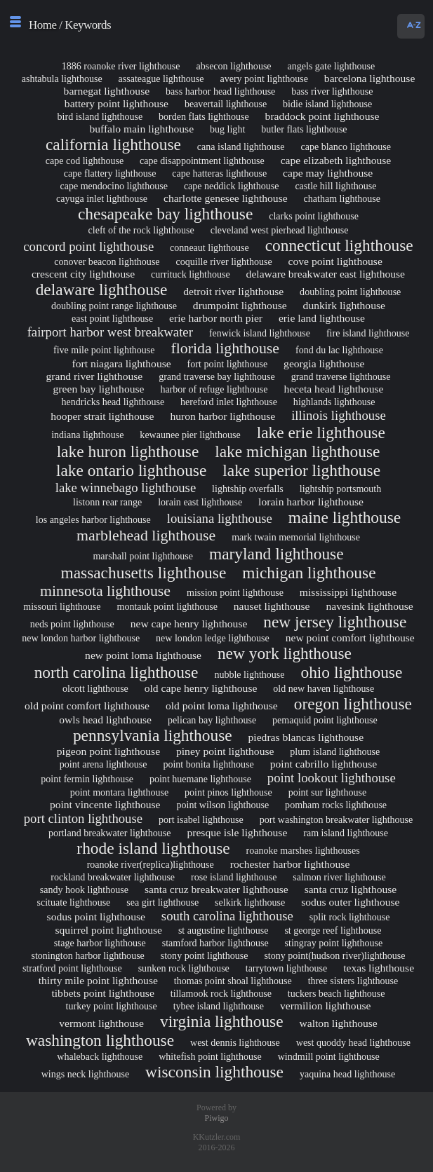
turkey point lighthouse (111, 1005)
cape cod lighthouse (85, 160)
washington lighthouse (100, 1040)
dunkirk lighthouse (344, 305)
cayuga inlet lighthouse (101, 198)
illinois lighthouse (338, 415)
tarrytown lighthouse (287, 968)
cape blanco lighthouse (345, 146)
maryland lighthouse (276, 554)
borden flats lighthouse (204, 116)
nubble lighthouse (249, 674)
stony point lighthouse (204, 955)
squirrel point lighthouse (108, 930)
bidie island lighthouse (327, 103)
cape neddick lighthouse (231, 185)
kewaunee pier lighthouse (190, 434)
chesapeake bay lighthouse (165, 214)
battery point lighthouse (116, 103)
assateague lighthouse (161, 78)
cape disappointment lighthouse (202, 160)
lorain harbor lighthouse (311, 501)
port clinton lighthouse (83, 818)
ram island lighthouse (345, 832)
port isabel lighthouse (201, 819)
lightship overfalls (248, 488)
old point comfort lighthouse (87, 705)
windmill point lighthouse (329, 1056)
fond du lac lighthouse (339, 349)
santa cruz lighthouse (351, 889)
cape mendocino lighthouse (114, 185)
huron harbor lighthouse (222, 416)
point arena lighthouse (103, 764)
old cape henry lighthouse (201, 688)
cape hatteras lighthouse (219, 173)
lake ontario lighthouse (131, 470)
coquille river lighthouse (223, 261)
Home (43, 25)
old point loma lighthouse (222, 705)
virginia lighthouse (222, 1021)
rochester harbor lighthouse (290, 864)
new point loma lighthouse (143, 655)
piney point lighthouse (225, 751)
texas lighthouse (378, 968)
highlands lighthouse (334, 401)
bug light (227, 129)
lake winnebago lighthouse (125, 487)
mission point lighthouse (235, 592)
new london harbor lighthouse (81, 637)
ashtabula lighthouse (62, 78)
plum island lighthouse (335, 751)
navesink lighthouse (369, 606)
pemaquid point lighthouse (325, 719)
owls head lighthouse (105, 719)
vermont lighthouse (101, 1023)
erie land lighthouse (322, 318)
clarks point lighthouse (314, 216)
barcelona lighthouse (369, 78)
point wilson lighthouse (222, 804)
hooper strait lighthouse (102, 416)
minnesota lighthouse (105, 590)
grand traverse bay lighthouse (217, 376)
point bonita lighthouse (208, 764)
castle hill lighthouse (335, 185)
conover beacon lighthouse (106, 261)
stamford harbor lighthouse (215, 942)
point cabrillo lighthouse (323, 764)
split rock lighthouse (349, 916)
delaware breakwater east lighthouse (325, 274)
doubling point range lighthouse (114, 305)
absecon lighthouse (233, 65)
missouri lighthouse (61, 606)
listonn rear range (107, 501)
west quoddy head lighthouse (353, 1042)
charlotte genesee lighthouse (226, 198)
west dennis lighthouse (235, 1042)
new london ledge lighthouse (212, 637)
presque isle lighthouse (237, 832)
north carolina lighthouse (116, 672)
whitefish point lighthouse (210, 1056)
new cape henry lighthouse (189, 623)
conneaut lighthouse (209, 247)
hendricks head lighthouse (113, 401)
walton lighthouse (338, 1023)
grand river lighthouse (94, 376)
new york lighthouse (285, 653)
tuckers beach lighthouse (336, 993)
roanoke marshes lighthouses (303, 850)
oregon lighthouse (353, 704)
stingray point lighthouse (334, 942)
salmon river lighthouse (339, 877)
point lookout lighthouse (331, 777)
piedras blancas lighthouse (306, 737)
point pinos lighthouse (228, 792)
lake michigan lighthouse (297, 451)
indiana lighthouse (87, 434)
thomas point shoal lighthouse (233, 980)
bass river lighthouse (332, 91)
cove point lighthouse (335, 261)
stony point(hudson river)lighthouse (334, 955)
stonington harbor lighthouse (87, 955)
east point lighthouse (112, 318)
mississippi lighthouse (348, 592)
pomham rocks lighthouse (336, 804)
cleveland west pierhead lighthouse (280, 230)
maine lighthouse (344, 517)
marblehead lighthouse (145, 535)
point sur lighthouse (327, 792)
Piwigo (216, 1118)
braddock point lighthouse (322, 116)
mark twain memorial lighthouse (296, 537)
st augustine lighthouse (223, 930)
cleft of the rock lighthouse (141, 230)
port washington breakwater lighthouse (336, 819)
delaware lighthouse (102, 289)
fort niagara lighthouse (121, 363)
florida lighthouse (225, 348)
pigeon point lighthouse (108, 751)
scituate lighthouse (74, 902)
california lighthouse (113, 144)
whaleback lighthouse (99, 1056)
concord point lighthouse (88, 246)
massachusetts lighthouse (143, 573)
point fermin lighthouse (87, 778)
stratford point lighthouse (72, 968)
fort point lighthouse (227, 363)
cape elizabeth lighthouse (336, 160)
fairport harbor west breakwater (110, 332)
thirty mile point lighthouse (98, 980)
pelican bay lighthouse (212, 719)
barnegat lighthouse (107, 91)
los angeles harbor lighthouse (93, 519)
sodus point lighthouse (96, 916)
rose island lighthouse (234, 877)
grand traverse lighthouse (341, 376)
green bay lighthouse (99, 389)
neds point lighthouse (72, 623)
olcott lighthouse (95, 688)
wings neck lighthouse (85, 1073)
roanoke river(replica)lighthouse (150, 864)
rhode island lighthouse (152, 848)
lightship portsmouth (341, 488)
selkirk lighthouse (250, 902)
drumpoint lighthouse (240, 305)
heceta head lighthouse (333, 389)
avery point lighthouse (263, 78)
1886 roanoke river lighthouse (121, 65)
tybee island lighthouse (218, 1005)
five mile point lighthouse (104, 349)
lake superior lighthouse (301, 470)
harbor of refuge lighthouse (213, 389)
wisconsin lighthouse (214, 1072)
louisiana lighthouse (219, 518)
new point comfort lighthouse (350, 637)
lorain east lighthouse (200, 501)
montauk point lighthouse (166, 606)
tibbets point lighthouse (102, 993)
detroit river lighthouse (233, 291)
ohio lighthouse (351, 672)
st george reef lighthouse (332, 930)
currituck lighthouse (190, 274)
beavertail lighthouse (226, 103)
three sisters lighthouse (353, 980)
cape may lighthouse (328, 173)
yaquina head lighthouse (347, 1073)
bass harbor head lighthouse (220, 91)
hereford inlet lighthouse (228, 401)
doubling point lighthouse (350, 291)
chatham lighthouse (342, 198)
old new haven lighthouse (323, 688)
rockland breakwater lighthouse (113, 877)
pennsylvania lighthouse (152, 735)
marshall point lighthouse (143, 555)
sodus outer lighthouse (350, 902)
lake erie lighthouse (321, 432)
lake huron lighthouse (128, 451)
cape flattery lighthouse (110, 173)
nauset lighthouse (272, 606)
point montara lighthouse (119, 792)
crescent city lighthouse (83, 274)
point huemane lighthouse (200, 778)
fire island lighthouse (367, 333)
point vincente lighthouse (105, 804)
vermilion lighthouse (325, 1005)
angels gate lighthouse (331, 65)
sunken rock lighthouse (183, 968)
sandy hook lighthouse (84, 889)
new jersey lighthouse (334, 622)
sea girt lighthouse (162, 902)
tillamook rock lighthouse (221, 993)
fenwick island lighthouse (259, 333)
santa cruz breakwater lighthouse (216, 889)
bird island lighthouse (100, 116)
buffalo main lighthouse (141, 129)
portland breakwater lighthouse (109, 832)
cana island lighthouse (241, 146)
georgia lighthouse (324, 363)
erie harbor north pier (215, 318)
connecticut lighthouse (339, 245)
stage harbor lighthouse (100, 942)
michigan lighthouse (308, 573)
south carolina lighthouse (227, 915)
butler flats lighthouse (304, 129)
